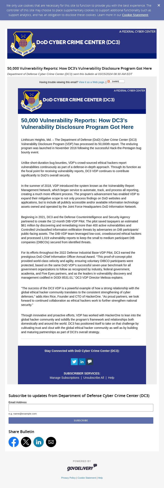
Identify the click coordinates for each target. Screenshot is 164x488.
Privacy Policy (68, 477)
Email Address (18, 402)
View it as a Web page (91, 82)
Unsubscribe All (93, 377)
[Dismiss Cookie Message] (158, 4)
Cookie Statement (135, 15)
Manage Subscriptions (64, 377)
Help (111, 377)
